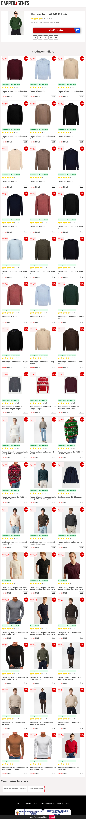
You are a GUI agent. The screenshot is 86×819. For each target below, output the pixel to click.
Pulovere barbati (36, 789)
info (25, 97)
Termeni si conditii (23, 803)
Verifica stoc (64, 30)
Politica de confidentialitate (43, 803)
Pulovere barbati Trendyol (15, 789)
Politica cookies (63, 803)
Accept (52, 817)
